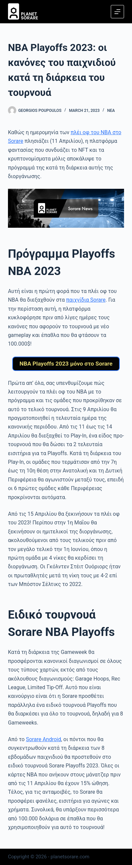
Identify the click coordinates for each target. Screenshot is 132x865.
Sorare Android (43, 739)
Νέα (111, 110)
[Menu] (117, 11)
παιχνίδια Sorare (85, 300)
